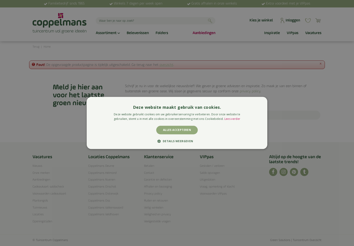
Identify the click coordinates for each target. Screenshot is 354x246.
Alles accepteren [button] (177, 130)
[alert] (177, 123)
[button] (177, 141)
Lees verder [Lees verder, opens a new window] (232, 119)
